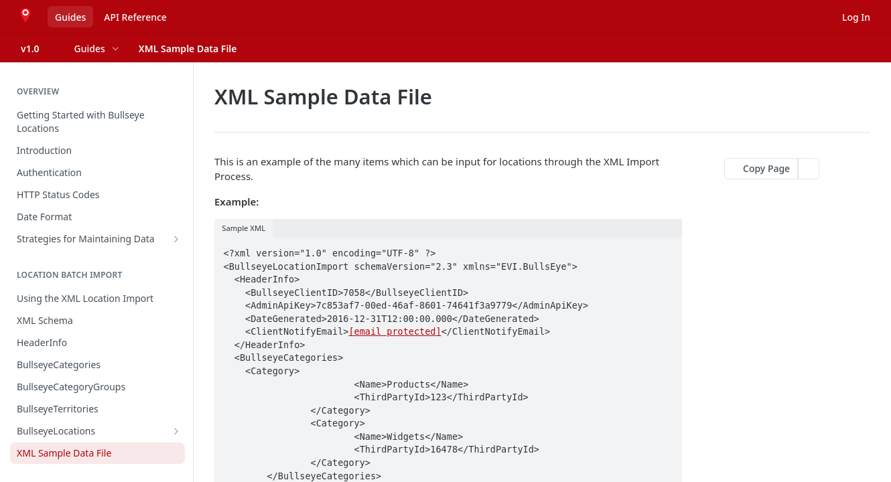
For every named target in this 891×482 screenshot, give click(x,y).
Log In (856, 17)
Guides (70, 17)
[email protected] (394, 331)
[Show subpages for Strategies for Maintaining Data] (176, 239)
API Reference (135, 17)
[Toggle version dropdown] (38, 48)
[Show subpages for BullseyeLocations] (176, 431)
